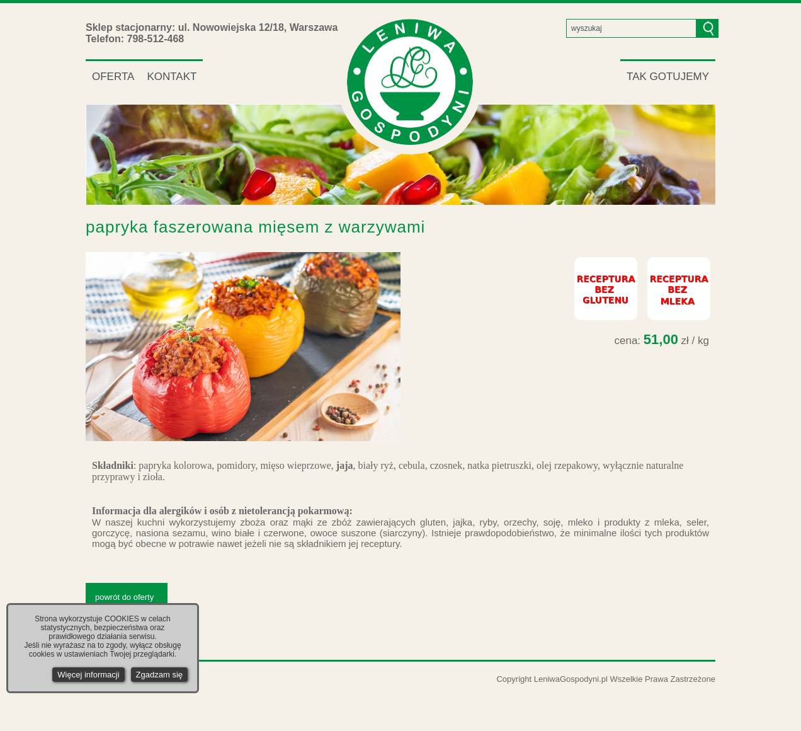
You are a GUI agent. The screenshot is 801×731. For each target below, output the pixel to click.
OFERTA (113, 77)
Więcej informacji (88, 674)
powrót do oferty (124, 597)
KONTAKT (171, 77)
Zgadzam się (159, 674)
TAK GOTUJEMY (668, 77)
